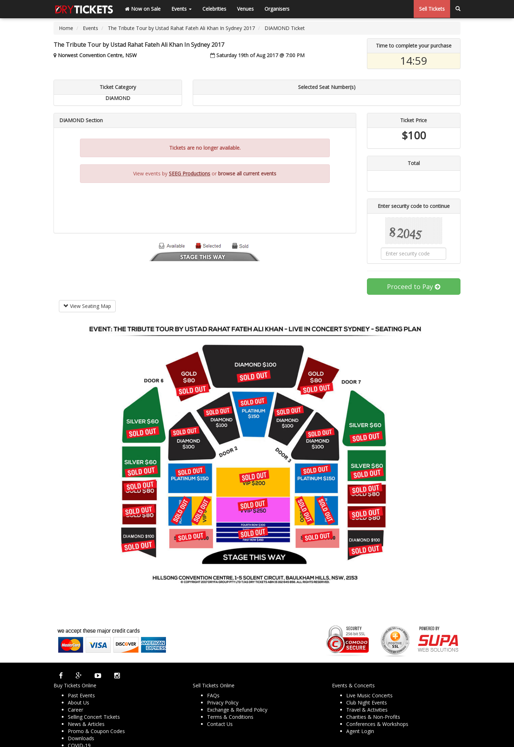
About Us (78, 702)
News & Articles (86, 724)
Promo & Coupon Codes (96, 731)
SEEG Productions (189, 173)
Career (75, 709)
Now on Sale (143, 8)
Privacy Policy (222, 702)
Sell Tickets (432, 8)
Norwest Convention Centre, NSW (97, 55)
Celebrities (214, 8)
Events (181, 8)
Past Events (81, 695)
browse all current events (247, 173)
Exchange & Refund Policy (237, 709)
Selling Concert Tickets (94, 716)
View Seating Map (87, 306)
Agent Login (360, 731)
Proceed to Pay (413, 286)
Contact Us (220, 724)
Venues (245, 8)
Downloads (81, 738)
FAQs (213, 695)
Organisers (276, 8)
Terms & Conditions (230, 716)
